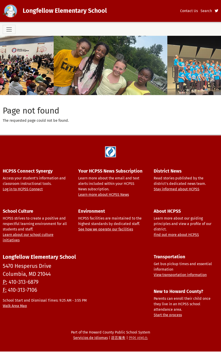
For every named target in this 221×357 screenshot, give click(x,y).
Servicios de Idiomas (90, 338)
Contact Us (189, 11)
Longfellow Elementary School (65, 10)
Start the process (168, 315)
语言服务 (118, 338)
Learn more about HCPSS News (103, 194)
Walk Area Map (15, 306)
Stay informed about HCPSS (176, 189)
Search (206, 11)
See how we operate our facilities (105, 229)
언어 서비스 (138, 338)
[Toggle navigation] (9, 29)
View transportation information (180, 275)
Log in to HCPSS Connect (23, 189)
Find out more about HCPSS (176, 235)
